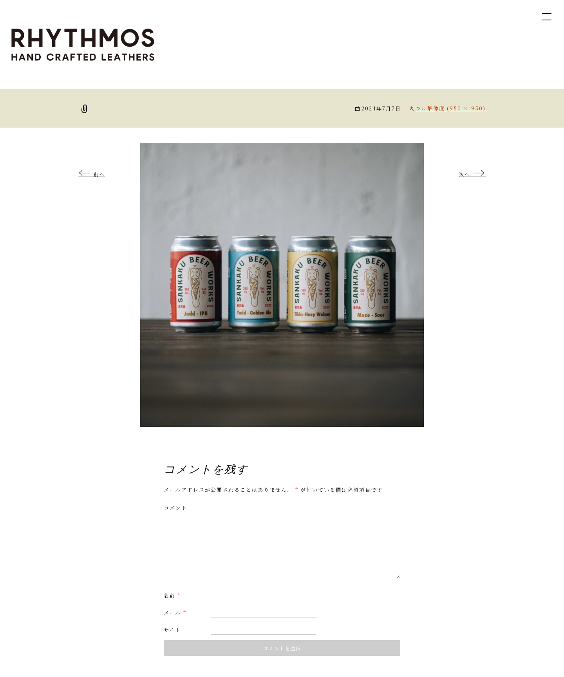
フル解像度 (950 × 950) (451, 108)
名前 (172, 595)
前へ (91, 174)
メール (175, 612)
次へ (472, 174)
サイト (172, 630)
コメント (175, 507)
